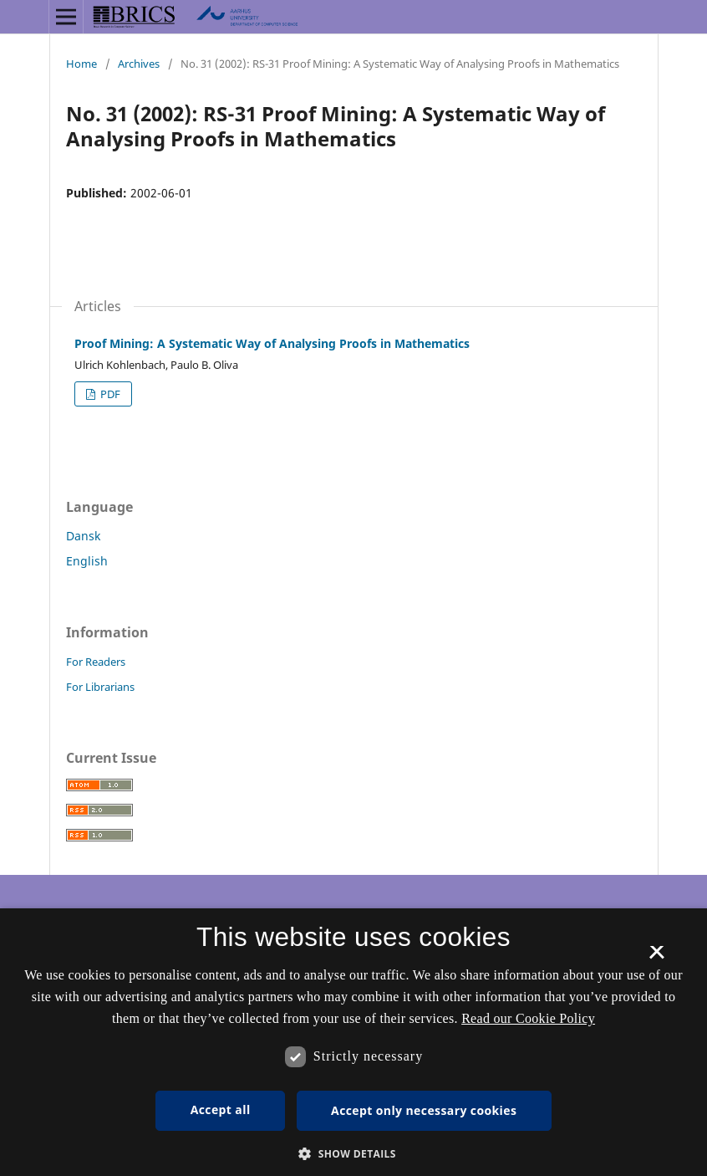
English (87, 561)
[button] (353, 1153)
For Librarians (100, 686)
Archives (139, 63)
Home (81, 63)
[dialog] (353, 1042)
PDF (109, 393)
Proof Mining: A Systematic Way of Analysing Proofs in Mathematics (272, 343)
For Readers (95, 661)
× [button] (656, 957)
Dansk (83, 536)
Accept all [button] (221, 1109)
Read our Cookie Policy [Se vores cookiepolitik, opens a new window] (528, 1018)
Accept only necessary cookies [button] (423, 1110)
